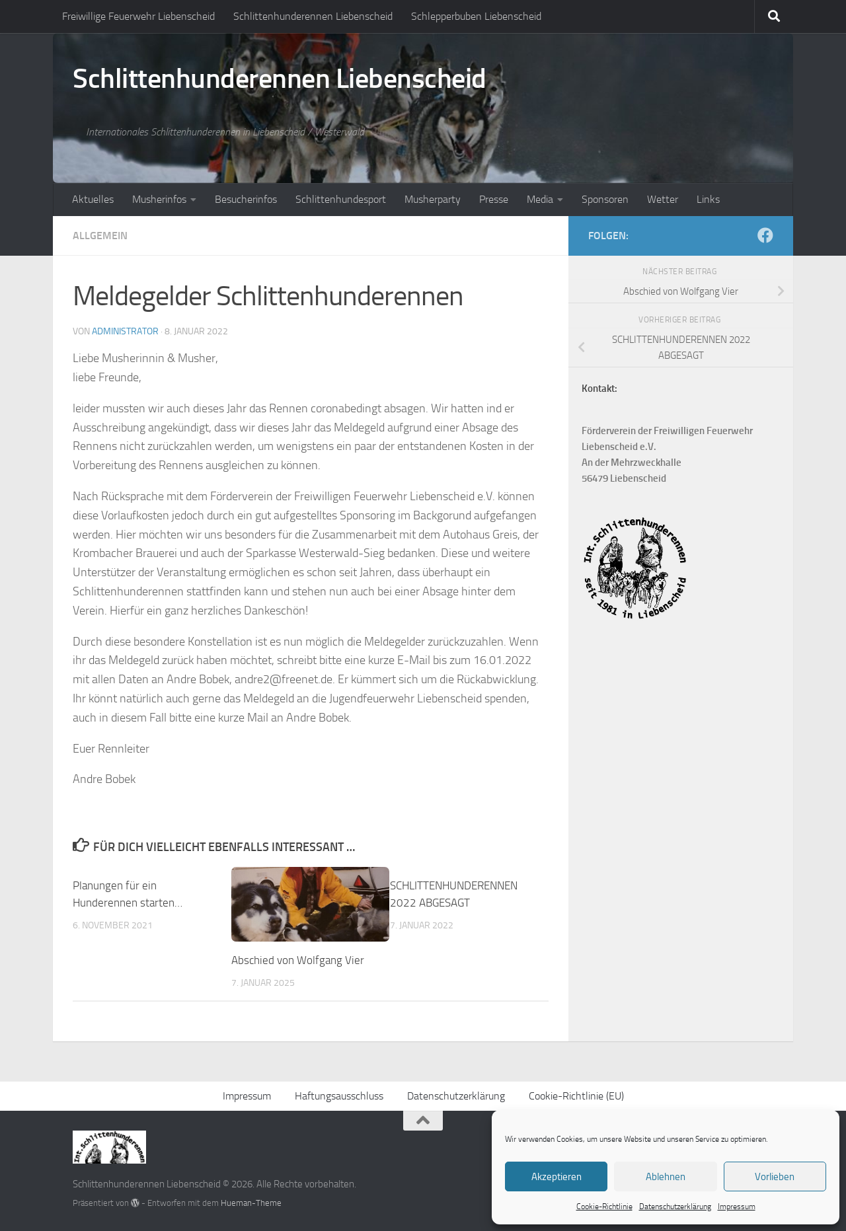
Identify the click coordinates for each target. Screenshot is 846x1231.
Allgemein (100, 235)
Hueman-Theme (251, 1203)
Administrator (125, 331)
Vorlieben (774, 1177)
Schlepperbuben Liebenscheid (476, 16)
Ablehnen (665, 1177)
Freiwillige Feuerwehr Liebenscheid (138, 16)
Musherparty (432, 199)
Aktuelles (93, 199)
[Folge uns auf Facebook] (765, 235)
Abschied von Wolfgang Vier (297, 960)
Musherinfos (159, 199)
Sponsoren (605, 199)
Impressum (736, 1206)
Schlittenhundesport (340, 199)
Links (708, 199)
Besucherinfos (246, 199)
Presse (493, 199)
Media (540, 199)
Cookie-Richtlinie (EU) (576, 1096)
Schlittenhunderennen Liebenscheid (313, 16)
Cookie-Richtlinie (604, 1206)
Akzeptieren (556, 1177)
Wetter (662, 199)
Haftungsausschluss (339, 1096)
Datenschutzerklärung (675, 1206)
